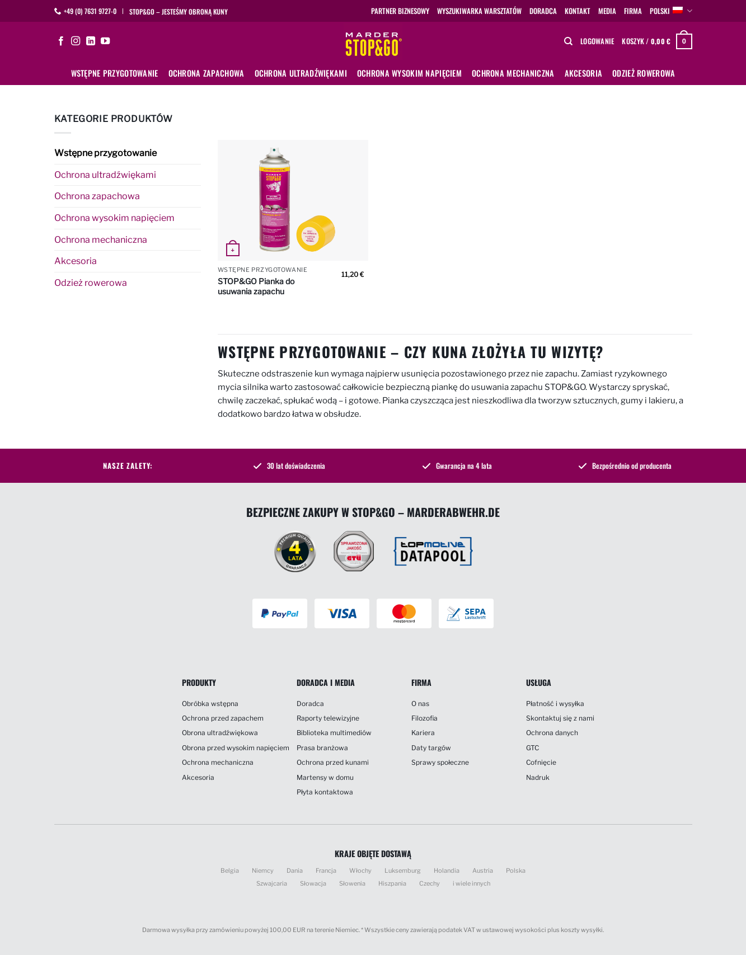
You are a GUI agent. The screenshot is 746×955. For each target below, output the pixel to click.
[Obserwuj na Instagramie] (75, 41)
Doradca (543, 11)
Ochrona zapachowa (206, 73)
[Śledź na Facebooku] (61, 41)
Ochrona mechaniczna (513, 73)
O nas (420, 703)
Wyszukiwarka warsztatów (479, 11)
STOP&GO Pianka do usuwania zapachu (256, 286)
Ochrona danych (552, 732)
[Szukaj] (568, 41)
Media (607, 11)
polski (671, 11)
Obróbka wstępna (210, 703)
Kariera (423, 732)
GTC (532, 748)
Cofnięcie (541, 762)
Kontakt (577, 11)
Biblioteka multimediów (334, 732)
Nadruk (538, 777)
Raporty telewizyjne (328, 718)
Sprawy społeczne (440, 762)
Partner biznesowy (400, 11)
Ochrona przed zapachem (223, 718)
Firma (633, 11)
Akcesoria (584, 73)
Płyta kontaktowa (325, 792)
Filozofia (424, 718)
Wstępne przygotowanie (114, 73)
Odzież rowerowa (643, 73)
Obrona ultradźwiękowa (220, 732)
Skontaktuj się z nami (560, 718)
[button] (597, 41)
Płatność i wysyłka (555, 703)
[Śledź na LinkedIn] (90, 41)
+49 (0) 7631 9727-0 (90, 11)
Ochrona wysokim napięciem (409, 73)
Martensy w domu (325, 777)
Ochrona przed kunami (333, 762)
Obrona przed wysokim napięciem (235, 748)
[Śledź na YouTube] (105, 41)
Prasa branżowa (322, 748)
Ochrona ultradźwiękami (301, 73)
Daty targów (431, 748)
